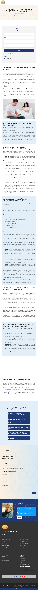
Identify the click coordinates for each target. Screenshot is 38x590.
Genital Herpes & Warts (24, 539)
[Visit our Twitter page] (8, 531)
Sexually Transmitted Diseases (25, 550)
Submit (19, 50)
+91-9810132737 (8, 58)
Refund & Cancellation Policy (7, 564)
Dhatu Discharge (5, 549)
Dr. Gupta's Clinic (14, 294)
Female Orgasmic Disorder (24, 547)
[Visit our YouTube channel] (16, 531)
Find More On (19, 576)
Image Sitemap (33, 585)
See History (19, 517)
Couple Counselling (5, 545)
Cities (19, 13)
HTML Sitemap (22, 585)
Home (15, 13)
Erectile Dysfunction (5, 537)
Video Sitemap (16, 586)
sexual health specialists (10, 313)
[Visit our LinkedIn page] (13, 531)
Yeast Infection (4, 552)
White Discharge (22, 549)
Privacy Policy (4, 558)
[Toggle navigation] (36, 2)
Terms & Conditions (5, 560)
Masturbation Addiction (24, 543)
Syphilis (21, 552)
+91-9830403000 (6, 465)
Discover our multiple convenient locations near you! (12, 468)
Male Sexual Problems (23, 541)
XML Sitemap (28, 585)
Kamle (22, 13)
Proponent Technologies (15, 585)
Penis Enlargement (5, 550)
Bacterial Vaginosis (5, 547)
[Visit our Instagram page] (5, 531)
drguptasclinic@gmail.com (10, 60)
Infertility (3, 541)
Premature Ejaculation (6, 539)
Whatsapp (23, 562)
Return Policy (4, 562)
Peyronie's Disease (5, 543)
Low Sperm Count (23, 545)
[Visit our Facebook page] (2, 531)
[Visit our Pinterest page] (11, 531)
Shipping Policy (4, 565)
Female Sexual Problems (24, 537)
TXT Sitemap (22, 586)
